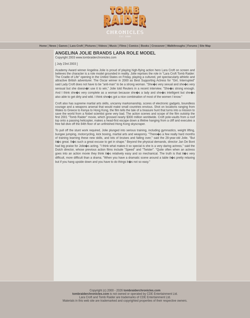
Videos (102, 45)
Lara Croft (76, 45)
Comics (133, 45)
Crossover (158, 45)
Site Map (205, 45)
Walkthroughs (176, 45)
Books (145, 45)
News (52, 45)
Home (43, 45)
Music (113, 45)
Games (63, 45)
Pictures (90, 45)
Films (122, 45)
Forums (192, 45)
